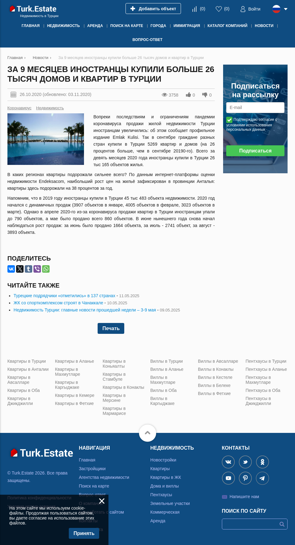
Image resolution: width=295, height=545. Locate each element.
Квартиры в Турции (26, 361)
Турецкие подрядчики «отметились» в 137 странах (64, 295)
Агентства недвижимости (104, 477)
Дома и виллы (164, 486)
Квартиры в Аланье (74, 361)
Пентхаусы (161, 494)
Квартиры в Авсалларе (18, 380)
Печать (111, 328)
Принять (84, 533)
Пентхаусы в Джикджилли (258, 401)
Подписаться (255, 150)
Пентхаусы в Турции (265, 361)
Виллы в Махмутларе (162, 380)
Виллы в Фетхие (214, 393)
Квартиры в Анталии (28, 369)
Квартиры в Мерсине (114, 398)
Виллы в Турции (166, 361)
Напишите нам (244, 496)
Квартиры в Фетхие (74, 403)
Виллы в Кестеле (215, 377)
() (202, 8)
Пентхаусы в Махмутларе (258, 380)
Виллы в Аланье (166, 369)
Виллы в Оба (163, 390)
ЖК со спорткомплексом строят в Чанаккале (58, 302)
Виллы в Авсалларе (218, 361)
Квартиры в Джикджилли (20, 401)
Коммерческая (164, 512)
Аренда (157, 520)
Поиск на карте (94, 486)
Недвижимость (50, 108)
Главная (87, 459)
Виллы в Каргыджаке (162, 401)
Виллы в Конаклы (216, 369)
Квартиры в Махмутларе (67, 372)
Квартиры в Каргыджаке (67, 385)
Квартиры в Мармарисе (114, 411)
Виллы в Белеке (214, 385)
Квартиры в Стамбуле (114, 377)
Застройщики (92, 468)
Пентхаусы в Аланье (266, 369)
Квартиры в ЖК (165, 477)
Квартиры (160, 468)
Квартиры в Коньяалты (114, 364)
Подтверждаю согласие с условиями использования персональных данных (251, 124)
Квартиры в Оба (23, 390)
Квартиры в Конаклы (123, 387)
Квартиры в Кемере (75, 395)
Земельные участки (170, 503)
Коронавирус (19, 108)
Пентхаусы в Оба (262, 390)
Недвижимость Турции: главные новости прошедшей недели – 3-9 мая (85, 309)
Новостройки (163, 459)
